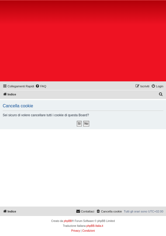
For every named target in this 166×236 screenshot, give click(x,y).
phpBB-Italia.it (95, 225)
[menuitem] (40, 86)
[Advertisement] (83, 42)
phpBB (68, 221)
